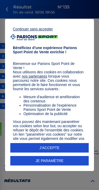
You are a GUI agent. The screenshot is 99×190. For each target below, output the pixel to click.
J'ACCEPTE (50, 148)
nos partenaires (34, 76)
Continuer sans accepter (33, 29)
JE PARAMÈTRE (49, 161)
